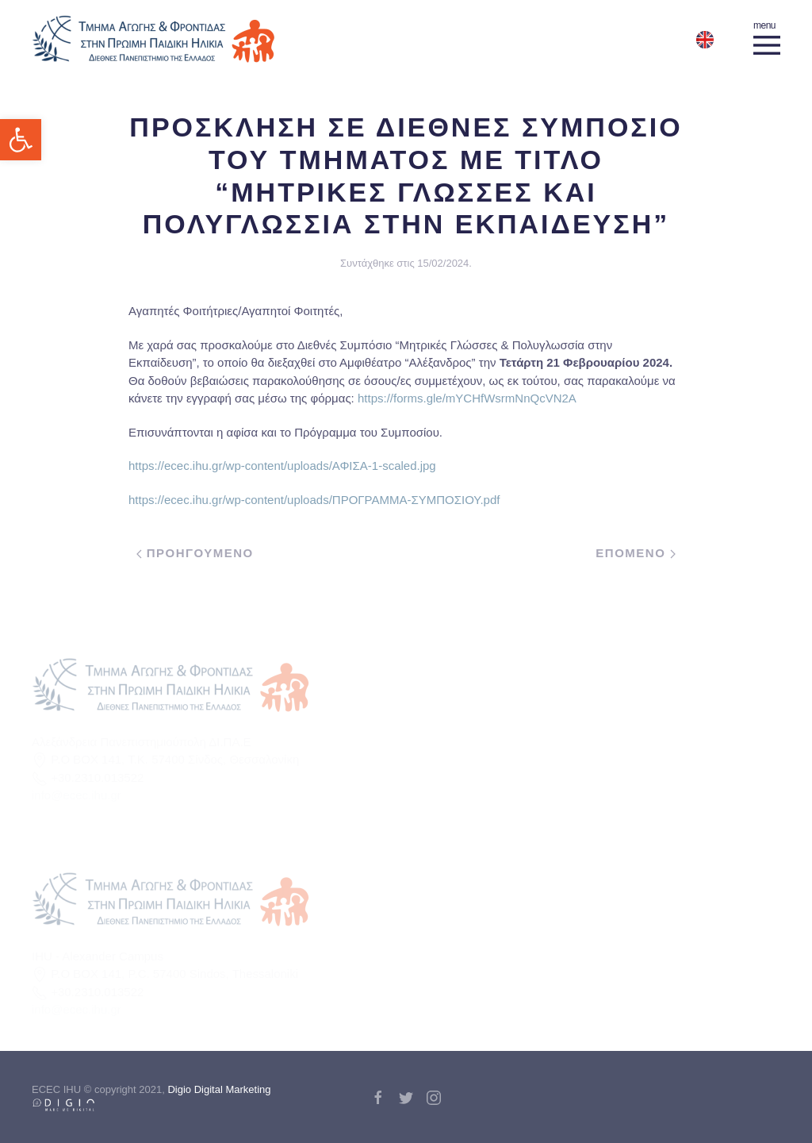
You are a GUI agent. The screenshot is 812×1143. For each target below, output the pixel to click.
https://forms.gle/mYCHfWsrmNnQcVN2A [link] (468, 398)
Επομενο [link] (636, 553)
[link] (20, 139)
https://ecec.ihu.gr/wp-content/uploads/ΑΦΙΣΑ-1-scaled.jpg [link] (282, 465)
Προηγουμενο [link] (195, 553)
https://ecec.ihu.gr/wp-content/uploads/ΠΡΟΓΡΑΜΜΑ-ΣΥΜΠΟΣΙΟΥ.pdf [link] (314, 499)
